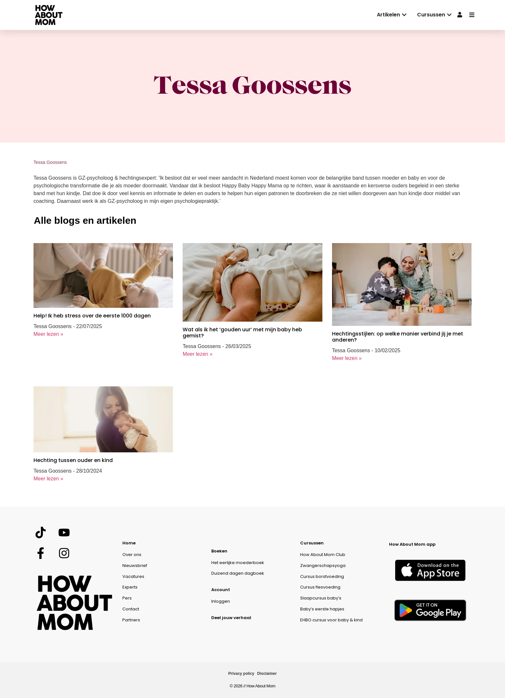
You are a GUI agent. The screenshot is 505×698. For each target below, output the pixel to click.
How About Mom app (412, 544)
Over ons (131, 555)
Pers (127, 598)
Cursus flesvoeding (320, 587)
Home (129, 543)
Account (220, 590)
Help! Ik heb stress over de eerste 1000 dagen (92, 315)
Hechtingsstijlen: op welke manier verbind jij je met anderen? (397, 337)
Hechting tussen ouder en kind (73, 460)
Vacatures (133, 576)
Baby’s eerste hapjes (322, 609)
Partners (131, 620)
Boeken (219, 551)
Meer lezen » (48, 334)
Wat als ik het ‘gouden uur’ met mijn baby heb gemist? (242, 332)
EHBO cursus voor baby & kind (331, 620)
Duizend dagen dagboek (237, 573)
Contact (130, 609)
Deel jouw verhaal (231, 618)
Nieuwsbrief (134, 565)
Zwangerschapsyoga (323, 565)
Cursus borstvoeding (322, 576)
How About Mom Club (322, 555)
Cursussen (312, 543)
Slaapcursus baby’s (320, 598)
